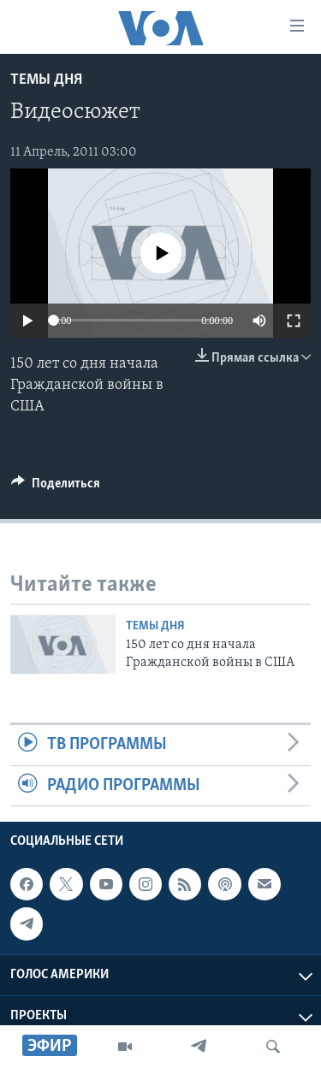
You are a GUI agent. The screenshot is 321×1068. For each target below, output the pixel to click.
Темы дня (46, 80)
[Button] (55, 487)
